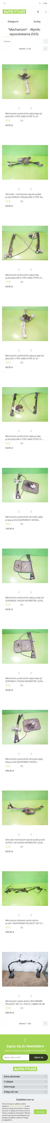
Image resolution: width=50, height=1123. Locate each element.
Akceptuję (40, 1112)
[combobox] (25, 41)
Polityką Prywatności (17, 1106)
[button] (45, 3)
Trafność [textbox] (6, 41)
